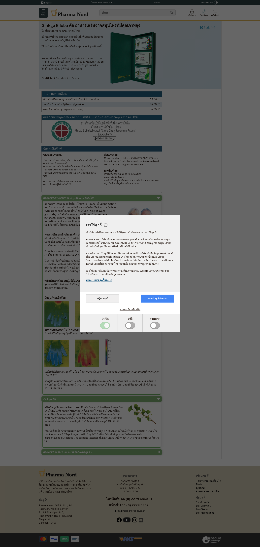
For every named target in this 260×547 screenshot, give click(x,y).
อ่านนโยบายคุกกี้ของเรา (99, 280)
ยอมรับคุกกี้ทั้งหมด (157, 298)
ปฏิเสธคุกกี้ (102, 298)
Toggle (105, 325)
